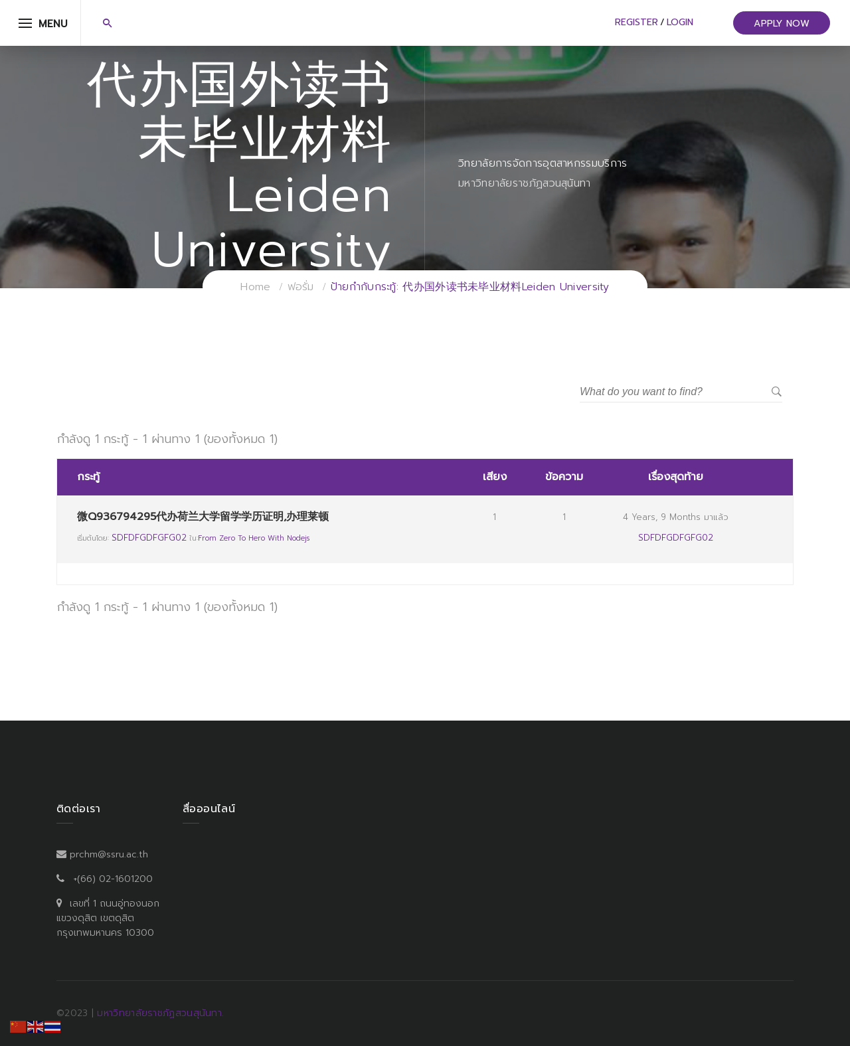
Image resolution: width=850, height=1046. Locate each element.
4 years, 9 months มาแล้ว (675, 517)
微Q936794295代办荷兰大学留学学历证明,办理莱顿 (203, 517)
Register (636, 22)
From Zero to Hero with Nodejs (253, 538)
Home (255, 287)
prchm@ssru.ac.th (109, 854)
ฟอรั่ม (301, 287)
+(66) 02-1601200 (113, 879)
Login (680, 22)
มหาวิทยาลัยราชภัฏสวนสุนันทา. (160, 1013)
